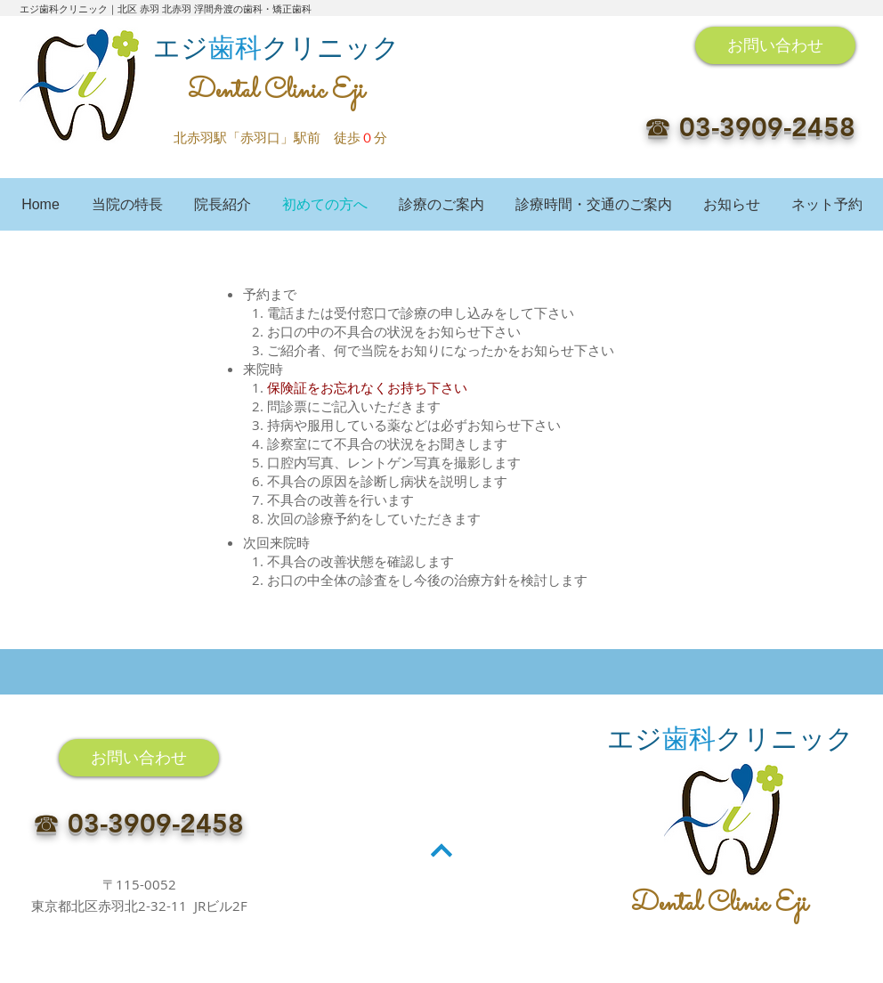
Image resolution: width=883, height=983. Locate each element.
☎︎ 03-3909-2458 (749, 127)
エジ (180, 47)
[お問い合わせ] (775, 45)
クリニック (331, 47)
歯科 (235, 47)
